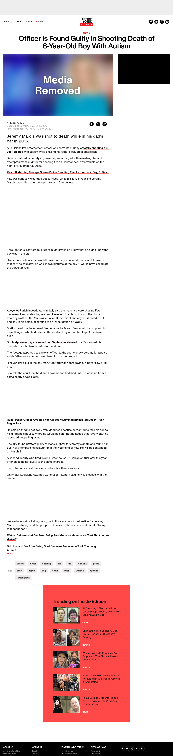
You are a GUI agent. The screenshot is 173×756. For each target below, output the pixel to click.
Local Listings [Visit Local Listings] (67, 751)
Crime (19, 21)
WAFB (78, 322)
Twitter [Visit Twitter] (35, 753)
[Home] (86, 21)
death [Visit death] (33, 563)
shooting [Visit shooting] (46, 563)
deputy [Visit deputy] (32, 570)
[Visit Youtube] (137, 748)
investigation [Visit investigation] (23, 577)
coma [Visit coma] (55, 570)
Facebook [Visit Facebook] (36, 751)
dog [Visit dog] (44, 570)
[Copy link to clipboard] (104, 124)
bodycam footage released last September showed (44, 342)
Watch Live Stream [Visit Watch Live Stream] (69, 753)
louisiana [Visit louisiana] (82, 563)
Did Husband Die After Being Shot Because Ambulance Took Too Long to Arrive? (53, 548)
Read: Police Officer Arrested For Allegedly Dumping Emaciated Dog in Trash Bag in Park (55, 421)
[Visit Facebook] (122, 748)
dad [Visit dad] (59, 563)
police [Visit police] (96, 563)
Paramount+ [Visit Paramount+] (96, 751)
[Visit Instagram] (132, 748)
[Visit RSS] (142, 748)
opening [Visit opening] (94, 570)
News (7, 21)
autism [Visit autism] (20, 563)
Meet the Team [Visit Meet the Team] (9, 753)
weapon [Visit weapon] (80, 570)
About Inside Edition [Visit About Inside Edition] (11, 751)
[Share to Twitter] (98, 124)
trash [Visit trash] (66, 570)
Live (40, 21)
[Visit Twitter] (127, 748)
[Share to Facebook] (91, 124)
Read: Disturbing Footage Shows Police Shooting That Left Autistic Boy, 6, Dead (58, 172)
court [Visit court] (19, 570)
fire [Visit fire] (69, 563)
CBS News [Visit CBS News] (95, 753)
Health (86, 645)
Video (29, 21)
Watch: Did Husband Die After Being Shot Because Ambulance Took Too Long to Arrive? (58, 537)
